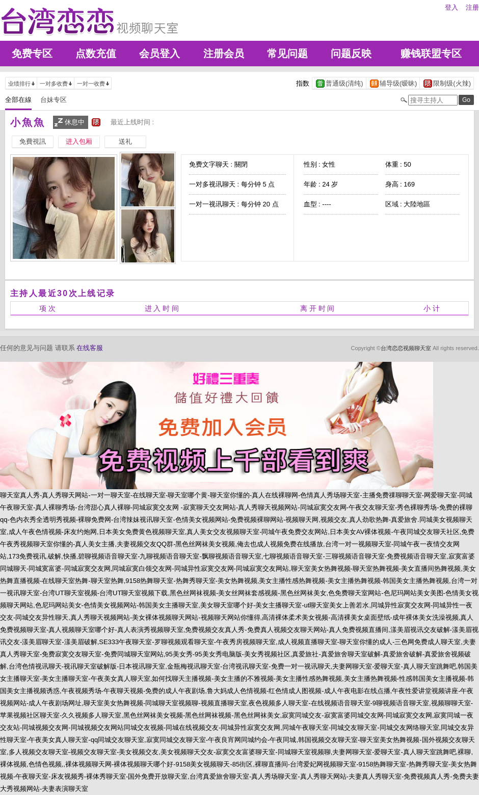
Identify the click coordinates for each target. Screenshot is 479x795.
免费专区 (32, 53)
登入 (451, 7)
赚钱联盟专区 (431, 53)
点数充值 (95, 53)
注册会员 (223, 53)
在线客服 (89, 348)
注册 (472, 7)
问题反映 (351, 53)
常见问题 (287, 53)
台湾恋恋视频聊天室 (406, 348)
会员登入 (159, 53)
